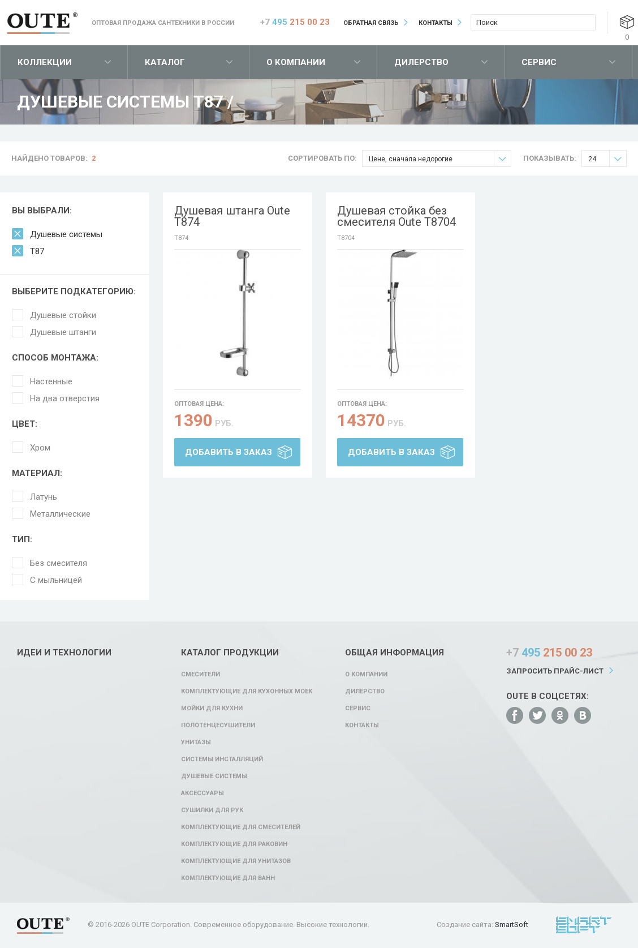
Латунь (43, 497)
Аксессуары (202, 793)
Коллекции (45, 62)
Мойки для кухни (212, 708)
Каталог (165, 62)
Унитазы (196, 742)
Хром (40, 448)
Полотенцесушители (218, 725)
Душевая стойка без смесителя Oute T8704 (396, 216)
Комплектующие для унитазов (236, 861)
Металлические (60, 514)
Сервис (539, 62)
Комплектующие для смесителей (240, 827)
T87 (37, 251)
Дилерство (421, 62)
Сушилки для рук (212, 810)
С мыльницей (56, 580)
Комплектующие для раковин (234, 844)
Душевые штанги (63, 332)
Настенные (51, 381)
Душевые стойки (63, 315)
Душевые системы (66, 234)
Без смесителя (58, 563)
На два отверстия (65, 398)
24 (607, 159)
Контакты (435, 23)
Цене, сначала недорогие (440, 159)
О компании (295, 62)
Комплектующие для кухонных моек (246, 691)
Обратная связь (371, 23)
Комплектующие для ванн (228, 878)
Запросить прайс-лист (554, 671)
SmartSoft (511, 924)
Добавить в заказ (228, 452)
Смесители (200, 674)
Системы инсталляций (222, 759)
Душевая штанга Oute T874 (232, 216)
